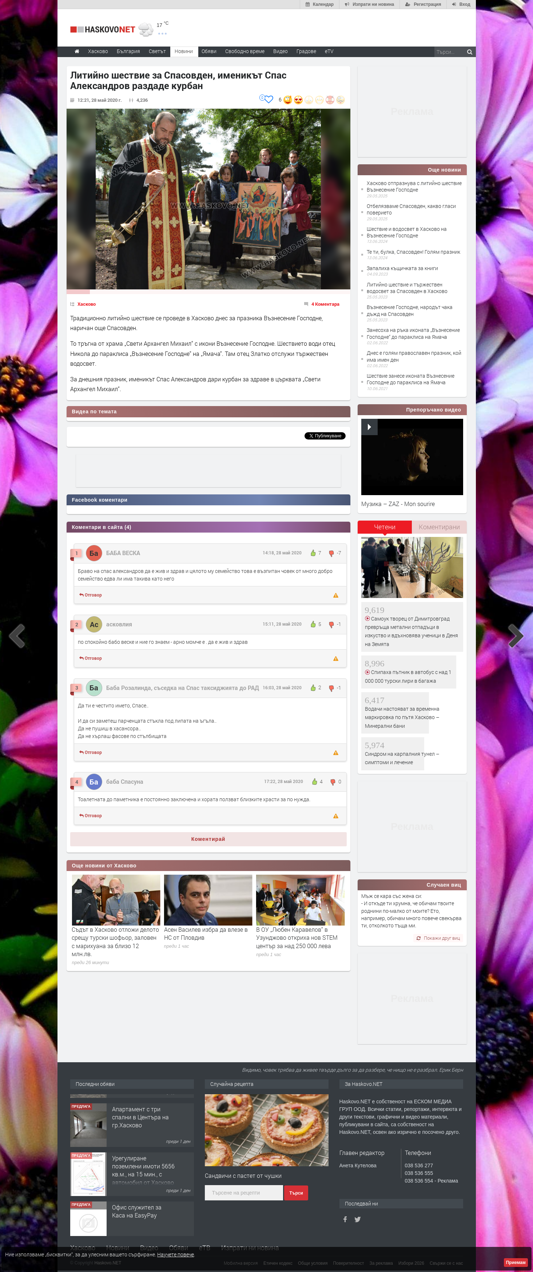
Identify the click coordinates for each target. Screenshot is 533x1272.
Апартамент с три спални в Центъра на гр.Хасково (140, 1157)
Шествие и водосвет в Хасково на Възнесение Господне (407, 232)
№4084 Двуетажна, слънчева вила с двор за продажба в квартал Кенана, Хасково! (143, 1112)
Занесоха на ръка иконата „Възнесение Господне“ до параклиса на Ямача (413, 333)
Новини (184, 51)
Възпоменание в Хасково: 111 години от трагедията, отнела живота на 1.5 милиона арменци (116, 938)
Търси (296, 1193)
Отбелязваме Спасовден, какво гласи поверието (411, 209)
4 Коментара (325, 304)
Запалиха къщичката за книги (402, 268)
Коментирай (208, 839)
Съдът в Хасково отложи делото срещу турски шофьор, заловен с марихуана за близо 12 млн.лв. (207, 942)
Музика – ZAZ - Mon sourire (398, 503)
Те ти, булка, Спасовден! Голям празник (413, 251)
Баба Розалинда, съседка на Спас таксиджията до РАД (182, 687)
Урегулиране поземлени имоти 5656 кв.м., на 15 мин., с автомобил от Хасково (143, 1210)
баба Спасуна (124, 781)
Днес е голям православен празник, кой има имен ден (414, 356)
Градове (306, 51)
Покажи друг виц (438, 938)
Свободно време (244, 51)
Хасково (86, 304)
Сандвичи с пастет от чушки (243, 1175)
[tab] (385, 529)
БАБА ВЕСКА (123, 553)
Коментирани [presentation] (439, 526)
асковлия (119, 624)
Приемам (516, 1262)
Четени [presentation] (384, 526)
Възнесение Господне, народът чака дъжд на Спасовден (410, 310)
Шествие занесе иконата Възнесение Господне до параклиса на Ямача (410, 379)
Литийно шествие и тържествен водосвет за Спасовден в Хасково (407, 287)
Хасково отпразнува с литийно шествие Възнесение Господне (414, 186)
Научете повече (175, 1254)
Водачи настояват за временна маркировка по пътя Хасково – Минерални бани (402, 717)
